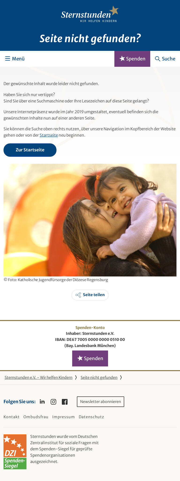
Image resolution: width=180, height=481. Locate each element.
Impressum (63, 416)
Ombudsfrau (36, 416)
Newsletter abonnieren (100, 401)
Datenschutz (91, 416)
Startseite (49, 135)
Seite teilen (94, 294)
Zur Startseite (30, 150)
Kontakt (12, 416)
